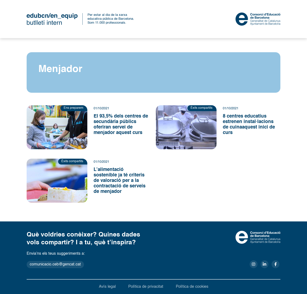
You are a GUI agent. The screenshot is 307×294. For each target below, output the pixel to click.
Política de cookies (192, 287)
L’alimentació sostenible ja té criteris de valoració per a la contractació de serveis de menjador (119, 180)
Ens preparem (73, 108)
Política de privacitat (145, 287)
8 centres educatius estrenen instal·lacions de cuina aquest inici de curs (249, 124)
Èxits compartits (201, 108)
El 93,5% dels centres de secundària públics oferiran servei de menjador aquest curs (121, 124)
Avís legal (107, 287)
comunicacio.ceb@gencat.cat (55, 264)
